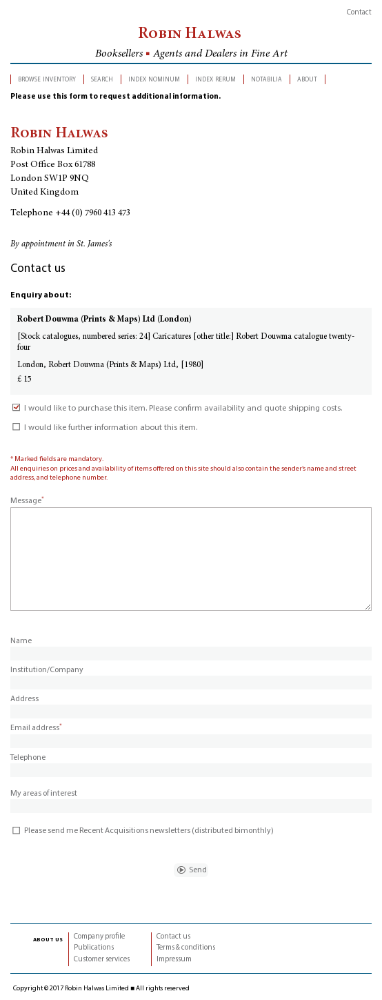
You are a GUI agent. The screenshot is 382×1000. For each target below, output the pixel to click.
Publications (94, 948)
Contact (359, 13)
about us (48, 939)
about (307, 79)
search (102, 79)
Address (24, 699)
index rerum (215, 79)
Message (27, 501)
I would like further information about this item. (103, 428)
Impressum (174, 959)
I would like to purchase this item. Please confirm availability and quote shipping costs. (176, 408)
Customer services (102, 959)
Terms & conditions (186, 948)
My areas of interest (43, 794)
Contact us (173, 937)
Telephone (28, 758)
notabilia (266, 79)
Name (21, 641)
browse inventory (47, 79)
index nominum (154, 79)
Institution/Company (46, 670)
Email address (36, 728)
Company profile (99, 937)
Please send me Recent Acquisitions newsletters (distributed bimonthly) (142, 831)
